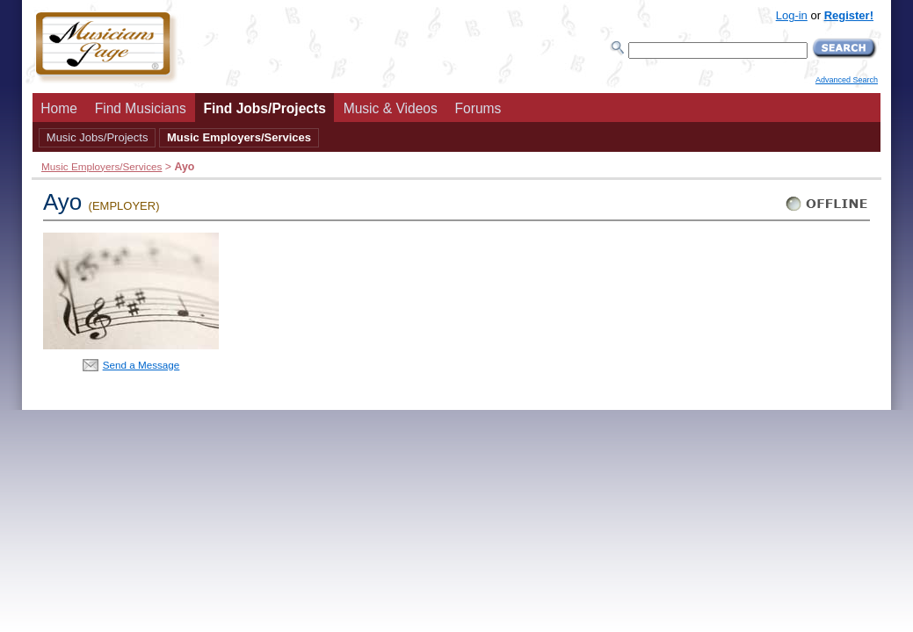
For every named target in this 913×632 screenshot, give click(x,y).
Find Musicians (140, 108)
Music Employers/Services (239, 137)
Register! (848, 15)
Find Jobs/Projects (264, 108)
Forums (478, 108)
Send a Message (141, 364)
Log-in (792, 15)
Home (58, 108)
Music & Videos (391, 108)
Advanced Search (846, 79)
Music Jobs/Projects (98, 137)
